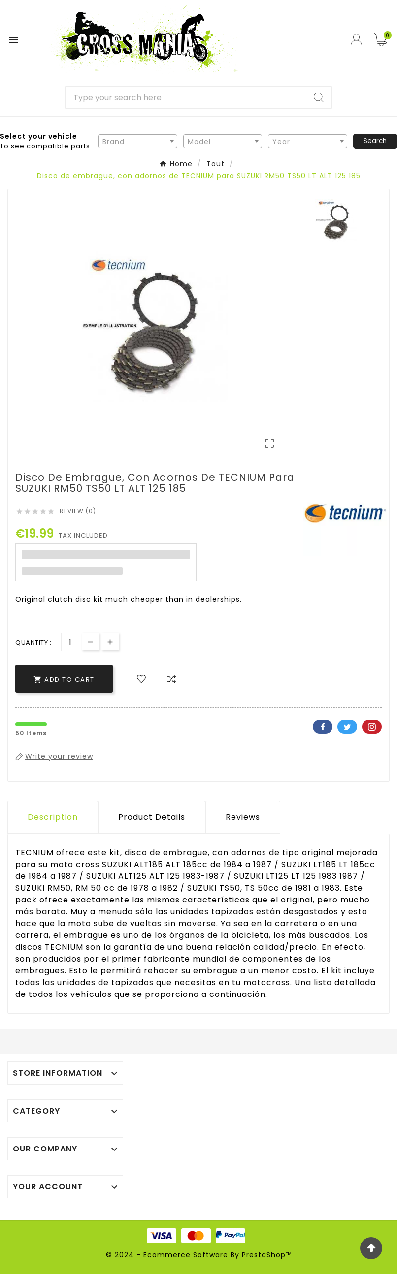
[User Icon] (357, 39)
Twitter (347, 727)
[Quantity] (70, 642)
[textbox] (138, 142)
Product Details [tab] (151, 817)
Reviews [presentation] (243, 817)
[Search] (185, 97)
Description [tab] (53, 817)
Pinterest (372, 727)
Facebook (322, 727)
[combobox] (137, 141)
